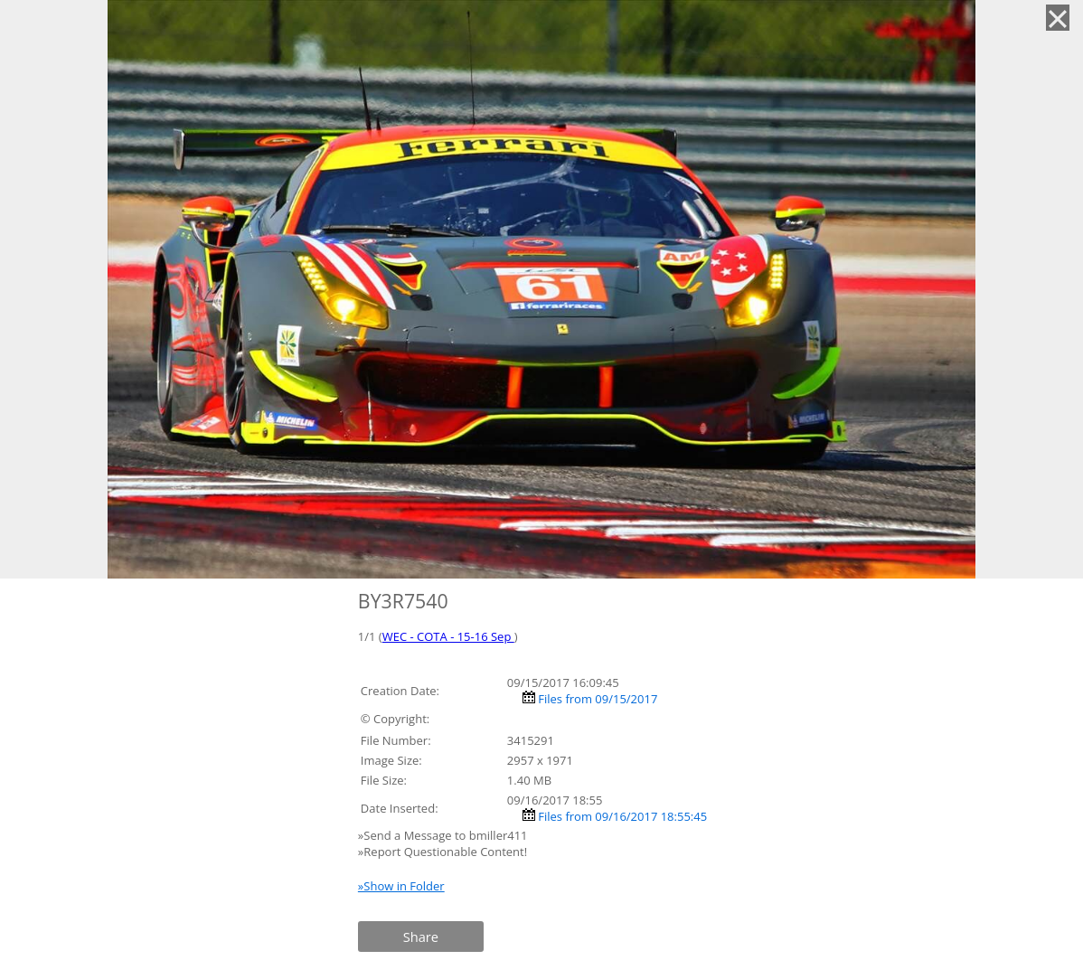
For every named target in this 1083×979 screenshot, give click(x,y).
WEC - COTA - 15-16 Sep (448, 636)
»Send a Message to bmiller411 (444, 835)
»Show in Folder (401, 886)
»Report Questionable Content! (442, 851)
